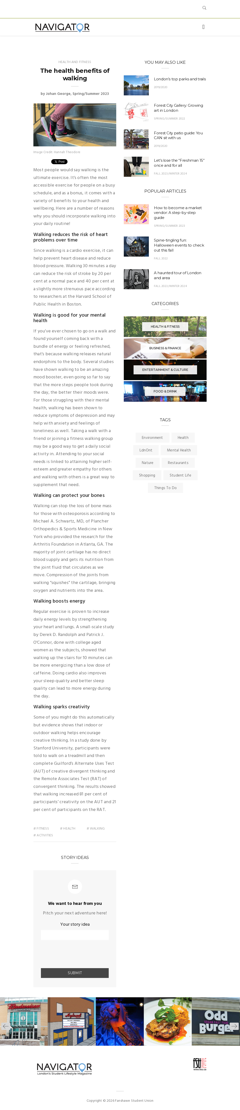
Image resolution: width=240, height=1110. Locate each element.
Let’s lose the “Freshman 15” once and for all (179, 163)
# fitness (41, 828)
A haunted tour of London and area (177, 275)
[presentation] (70, 954)
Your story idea (75, 924)
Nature (147, 463)
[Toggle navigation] (203, 27)
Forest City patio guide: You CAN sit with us (178, 135)
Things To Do (165, 488)
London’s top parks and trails (180, 79)
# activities (43, 835)
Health (183, 438)
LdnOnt (146, 450)
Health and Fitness (74, 62)
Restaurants (178, 463)
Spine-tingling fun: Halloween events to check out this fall (179, 245)
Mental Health (179, 450)
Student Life (180, 476)
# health (68, 828)
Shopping (147, 476)
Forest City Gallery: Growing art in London (178, 108)
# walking (96, 828)
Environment (152, 438)
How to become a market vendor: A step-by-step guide (178, 212)
